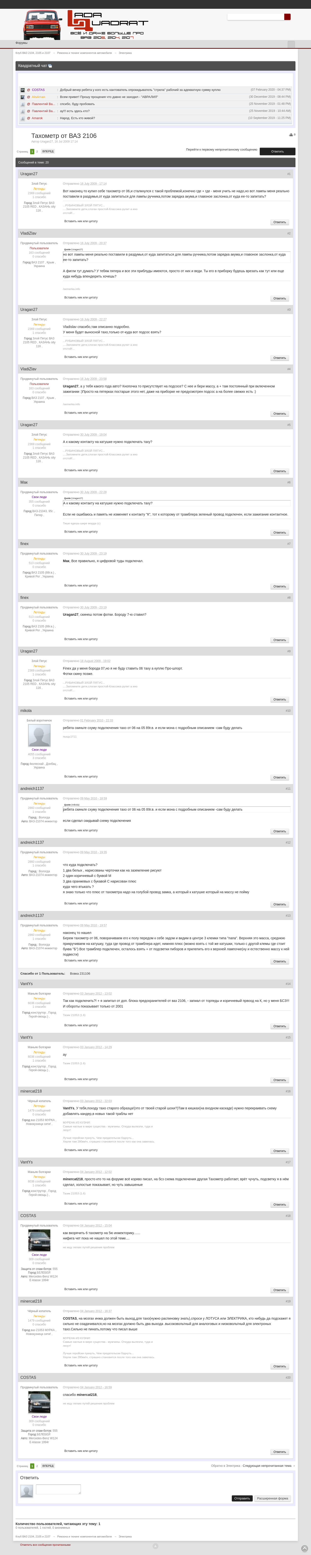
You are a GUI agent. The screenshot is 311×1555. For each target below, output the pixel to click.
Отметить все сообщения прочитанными (45, 1546)
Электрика (125, 1537)
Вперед (48, 151)
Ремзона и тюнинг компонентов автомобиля (84, 1537)
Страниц (22, 151)
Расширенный (293, 17)
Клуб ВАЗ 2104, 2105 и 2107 (33, 1537)
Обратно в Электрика (226, 1466)
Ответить (277, 151)
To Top (305, 1549)
